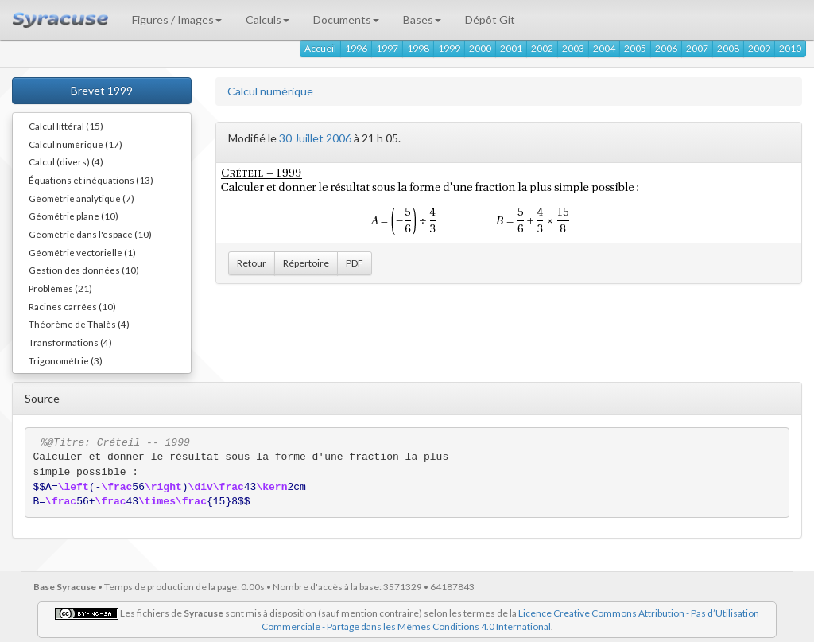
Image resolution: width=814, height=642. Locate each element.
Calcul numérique (270, 91)
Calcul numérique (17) (75, 144)
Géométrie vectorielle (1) (82, 252)
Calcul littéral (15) (66, 125)
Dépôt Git (490, 19)
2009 (759, 48)
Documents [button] (346, 19)
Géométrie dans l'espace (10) (90, 233)
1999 (449, 48)
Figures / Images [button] (177, 19)
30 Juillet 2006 (315, 138)
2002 (542, 48)
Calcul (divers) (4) (66, 161)
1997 (387, 48)
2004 (604, 48)
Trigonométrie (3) (66, 360)
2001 (511, 48)
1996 (356, 48)
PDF (354, 263)
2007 (697, 48)
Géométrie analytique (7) (81, 198)
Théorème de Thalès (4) (79, 323)
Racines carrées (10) (72, 306)
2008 (728, 48)
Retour (251, 263)
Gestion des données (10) (84, 269)
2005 (635, 48)
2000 (480, 48)
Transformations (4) (70, 342)
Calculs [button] (267, 19)
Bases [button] (422, 19)
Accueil (320, 48)
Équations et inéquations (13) (91, 179)
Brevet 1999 (102, 90)
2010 (790, 48)
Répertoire (306, 263)
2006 (666, 48)
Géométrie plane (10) (73, 215)
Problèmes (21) (60, 288)
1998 (418, 48)
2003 (573, 48)
